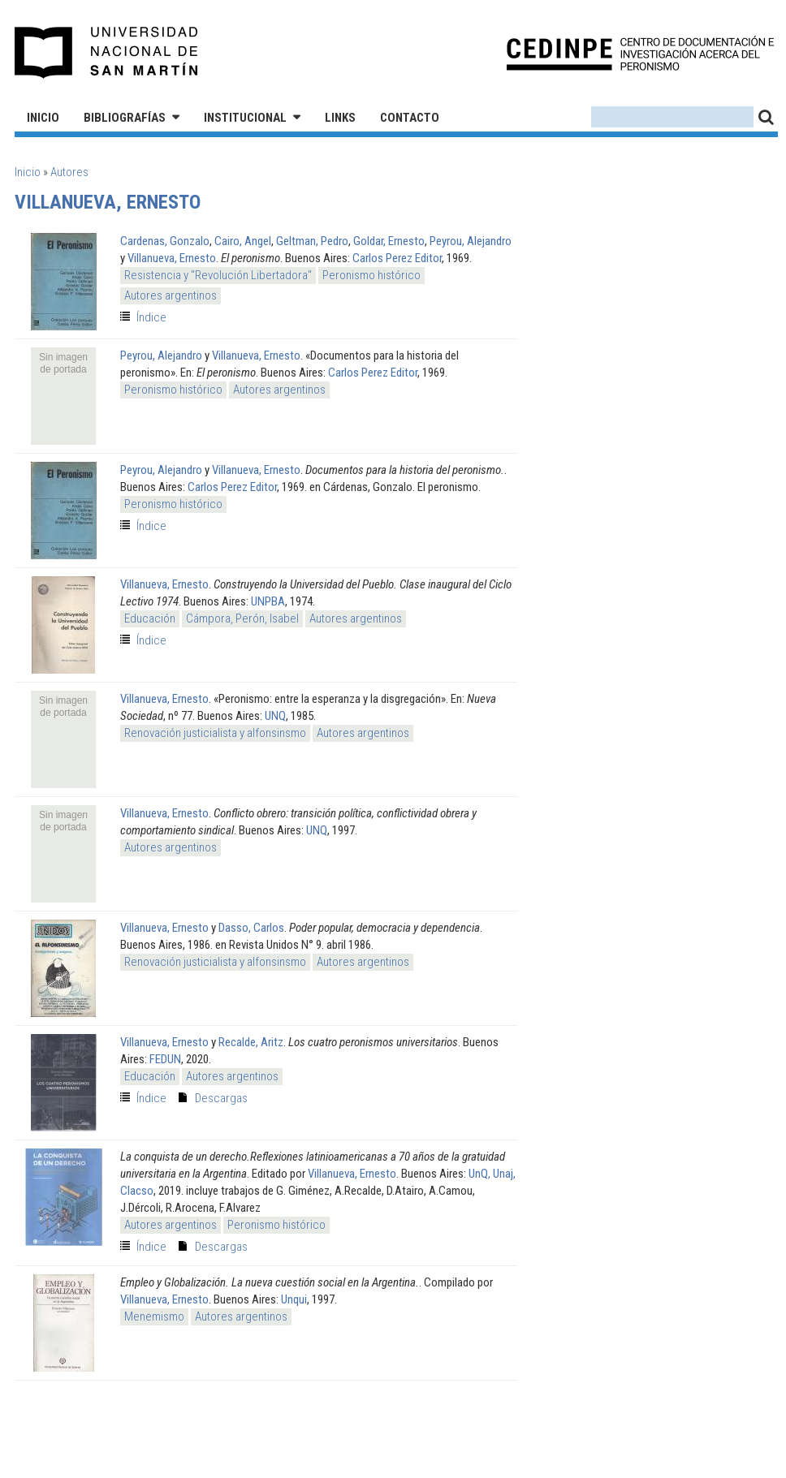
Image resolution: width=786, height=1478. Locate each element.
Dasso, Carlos (251, 927)
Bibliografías (125, 117)
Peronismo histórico (371, 275)
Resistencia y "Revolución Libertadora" (218, 275)
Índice (151, 317)
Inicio (43, 117)
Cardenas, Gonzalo (164, 241)
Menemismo (154, 1316)
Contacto (409, 117)
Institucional (245, 117)
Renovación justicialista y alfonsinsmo (215, 733)
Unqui (294, 1299)
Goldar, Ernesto (389, 241)
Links (340, 117)
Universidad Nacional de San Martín (107, 53)
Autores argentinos (170, 295)
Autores (69, 172)
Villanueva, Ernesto (171, 258)
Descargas (221, 1098)
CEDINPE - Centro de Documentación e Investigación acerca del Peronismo (640, 53)
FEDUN (165, 1059)
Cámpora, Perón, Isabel (242, 618)
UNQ (275, 716)
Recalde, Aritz (250, 1042)
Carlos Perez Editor (397, 258)
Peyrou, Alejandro (471, 241)
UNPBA (268, 601)
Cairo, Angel (242, 241)
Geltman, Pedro (312, 241)
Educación (149, 618)
